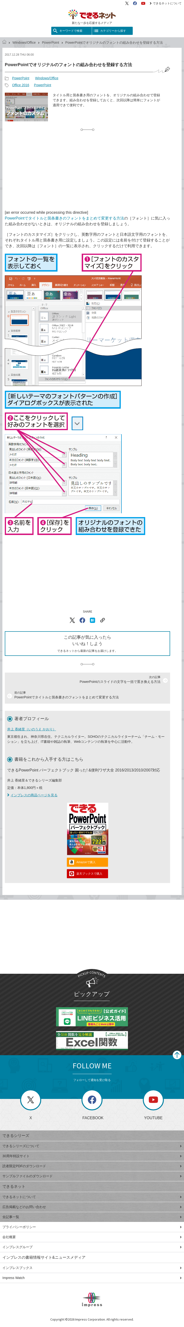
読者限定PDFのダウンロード (92, 1166)
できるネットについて (166, 3)
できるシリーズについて (92, 1146)
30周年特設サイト (92, 1156)
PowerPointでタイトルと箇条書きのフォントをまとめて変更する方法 (64, 218)
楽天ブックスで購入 (89, 873)
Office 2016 (20, 85)
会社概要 (92, 1237)
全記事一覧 (92, 1217)
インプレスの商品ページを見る (32, 795)
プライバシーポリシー (92, 1227)
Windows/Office (24, 42)
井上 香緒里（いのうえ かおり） (31, 729)
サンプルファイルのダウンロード (92, 1176)
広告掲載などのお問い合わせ (92, 1207)
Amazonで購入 (86, 862)
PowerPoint (50, 42)
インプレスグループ (92, 1247)
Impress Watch (92, 1278)
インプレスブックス (92, 1268)
